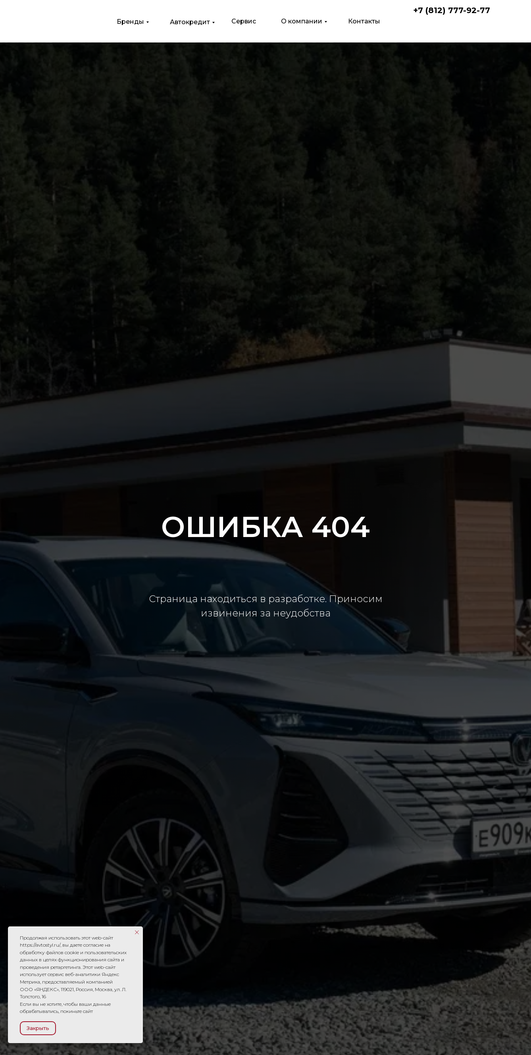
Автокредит (190, 22)
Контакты (364, 21)
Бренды (130, 21)
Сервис (243, 21)
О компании (301, 21)
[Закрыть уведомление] (137, 932)
